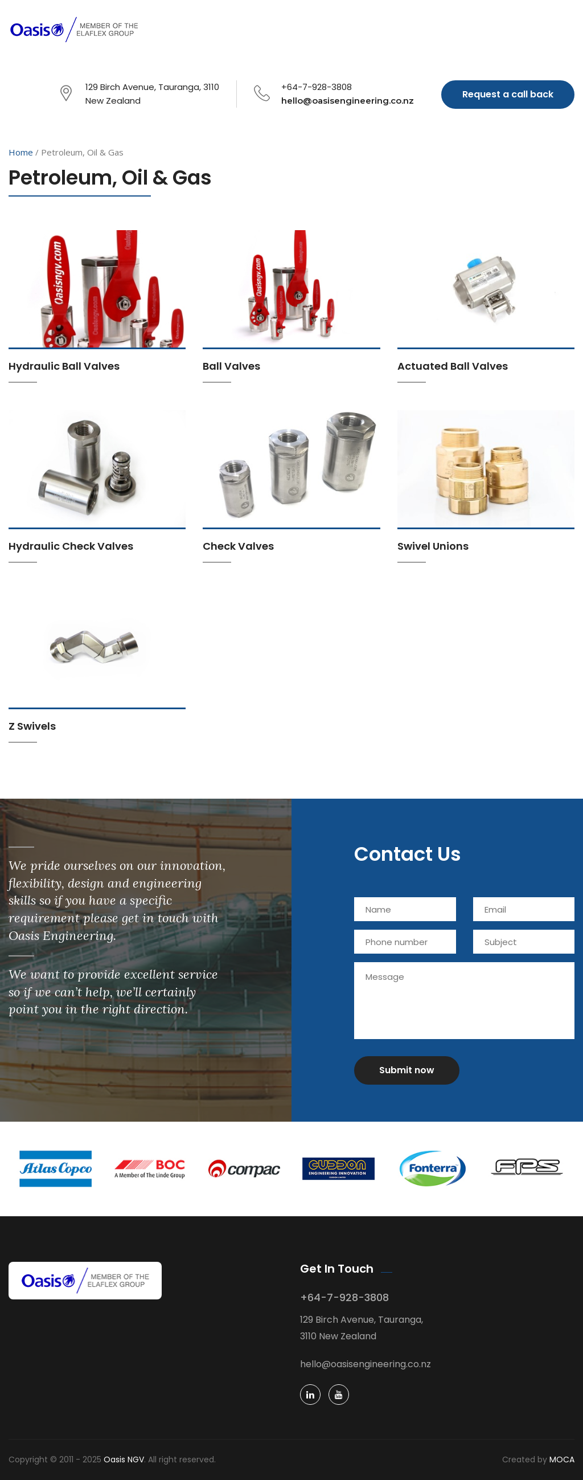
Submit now (406, 1070)
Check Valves (238, 546)
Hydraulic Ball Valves (64, 366)
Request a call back (507, 94)
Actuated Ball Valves (452, 366)
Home (21, 152)
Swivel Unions (433, 546)
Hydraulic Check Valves (71, 546)
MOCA (561, 1459)
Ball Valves (231, 366)
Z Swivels (32, 726)
